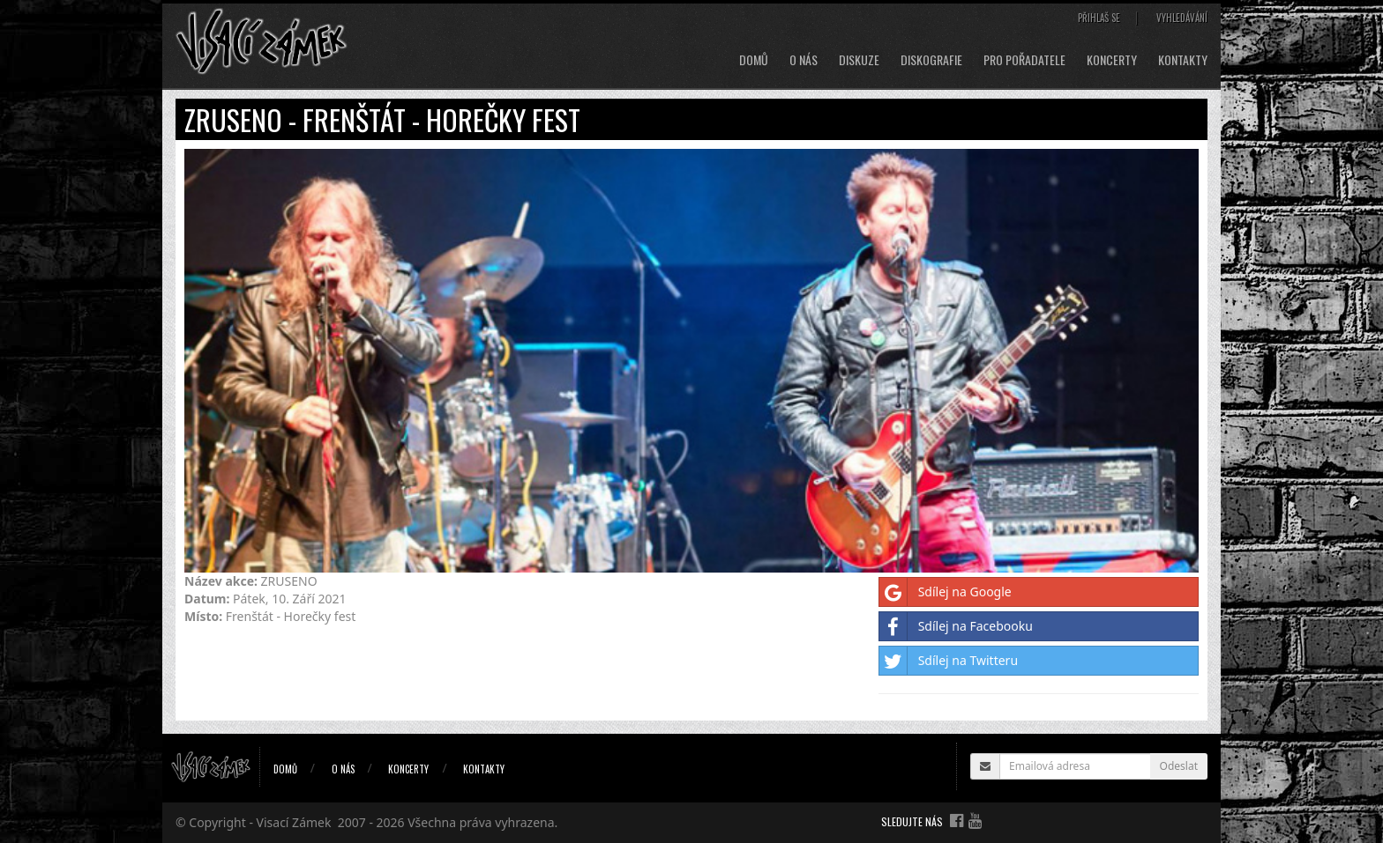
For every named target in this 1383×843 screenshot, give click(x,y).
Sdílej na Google (945, 592)
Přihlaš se (1099, 18)
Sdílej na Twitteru (948, 661)
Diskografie (931, 60)
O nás (803, 60)
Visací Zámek (294, 822)
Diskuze (859, 60)
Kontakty (1182, 60)
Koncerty (1112, 60)
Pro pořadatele (1024, 60)
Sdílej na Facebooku (956, 626)
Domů (753, 60)
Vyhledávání (1181, 18)
